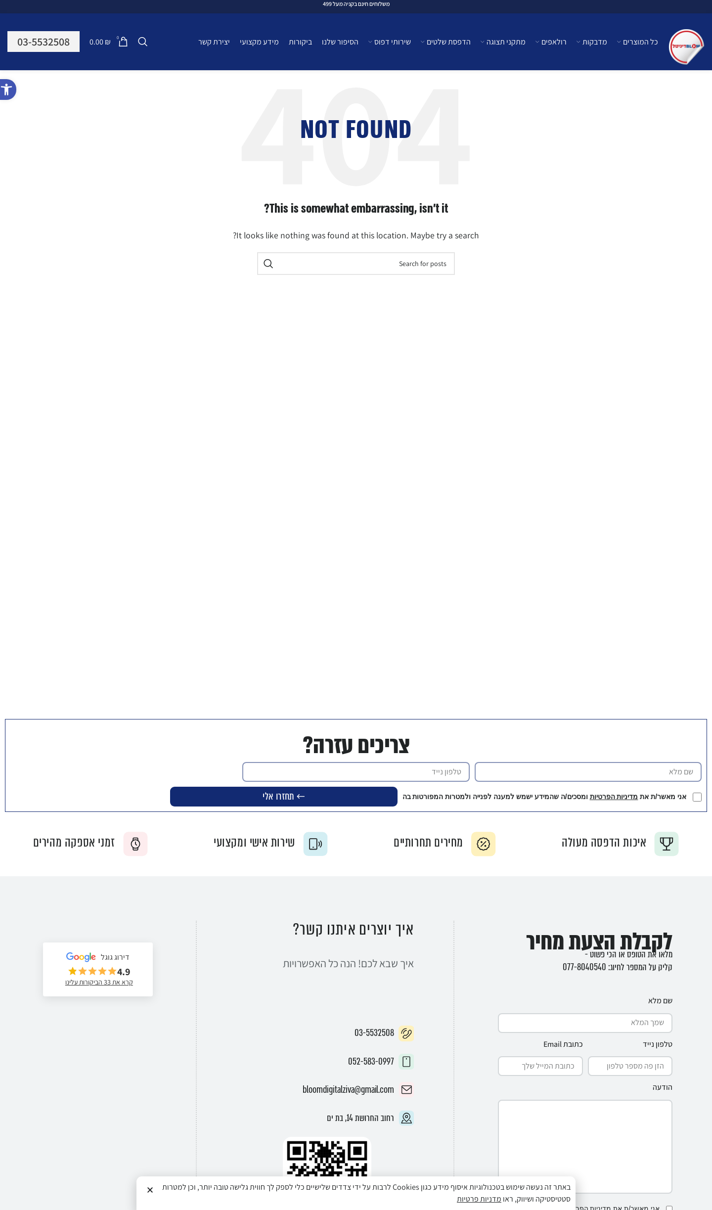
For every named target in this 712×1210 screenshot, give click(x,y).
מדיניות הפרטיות (614, 797)
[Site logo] (686, 47)
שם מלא (660, 999)
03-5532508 (43, 41)
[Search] (143, 42)
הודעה (662, 1086)
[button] (8, 89)
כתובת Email (563, 1043)
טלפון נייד (657, 1043)
